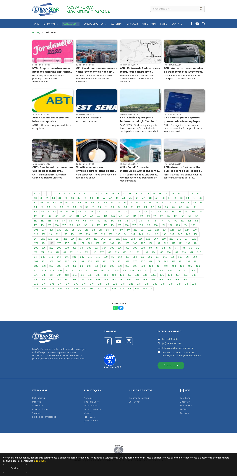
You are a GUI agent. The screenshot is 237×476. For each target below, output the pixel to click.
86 (48, 207)
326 (94, 253)
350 (106, 257)
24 (166, 194)
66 (92, 203)
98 (125, 207)
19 (136, 194)
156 (182, 216)
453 (59, 280)
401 (158, 266)
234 (73, 235)
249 (188, 235)
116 (79, 212)
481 (107, 284)
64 (79, 203)
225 (172, 230)
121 (112, 212)
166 (84, 221)
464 (145, 280)
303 (97, 248)
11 (90, 194)
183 (35, 226)
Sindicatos (37, 406)
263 (125, 239)
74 (143, 203)
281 (97, 244)
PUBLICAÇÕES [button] (69, 23)
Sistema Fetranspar (139, 398)
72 (130, 203)
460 (114, 280)
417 (109, 271)
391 (81, 266)
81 (189, 203)
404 (182, 266)
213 (86, 230)
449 (194, 275)
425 (170, 271)
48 (150, 198)
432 (59, 275)
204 (185, 226)
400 (151, 266)
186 (57, 226)
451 (43, 280)
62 (66, 203)
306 (120, 248)
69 (112, 203)
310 (150, 248)
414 (88, 271)
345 (67, 257)
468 (177, 280)
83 (201, 203)
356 (150, 257)
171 (119, 221)
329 (117, 253)
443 (145, 275)
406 (198, 266)
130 (173, 212)
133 (193, 212)
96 (112, 207)
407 (36, 271)
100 (138, 207)
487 (155, 284)
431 (51, 275)
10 (85, 194)
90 (74, 207)
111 (48, 212)
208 (52, 230)
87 (55, 207)
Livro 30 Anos (91, 421)
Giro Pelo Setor (91, 402)
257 (80, 239)
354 (135, 257)
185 (50, 226)
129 (166, 212)
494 (44, 289)
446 (169, 275)
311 (157, 248)
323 (71, 253)
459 (106, 280)
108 (194, 207)
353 (127, 257)
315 (183, 248)
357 (157, 257)
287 (143, 244)
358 (165, 257)
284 (120, 244)
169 (105, 221)
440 (122, 275)
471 (200, 280)
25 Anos (36, 413)
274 (44, 244)
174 (140, 221)
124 (132, 212)
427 (186, 271)
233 (65, 235)
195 (120, 226)
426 (178, 271)
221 (142, 230)
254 (58, 239)
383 (188, 262)
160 (42, 221)
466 (161, 280)
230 (43, 235)
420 (132, 271)
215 (100, 230)
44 (123, 198)
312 (163, 248)
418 (117, 271)
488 (163, 284)
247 (172, 235)
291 (173, 244)
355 (142, 257)
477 (76, 284)
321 (57, 253)
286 (135, 244)
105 (173, 207)
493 (36, 289)
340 (199, 253)
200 (156, 226)
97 (119, 207)
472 (36, 284)
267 (156, 239)
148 (127, 216)
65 (86, 203)
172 (126, 221)
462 (129, 280)
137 (49, 216)
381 (173, 262)
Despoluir (185, 402)
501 (99, 289)
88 (61, 207)
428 (194, 271)
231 (50, 235)
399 (143, 266)
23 (160, 194)
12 (96, 194)
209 (59, 230)
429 (36, 275)
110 (42, 212)
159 (35, 221)
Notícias (88, 398)
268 (164, 239)
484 (131, 284)
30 (35, 198)
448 (186, 275)
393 (97, 266)
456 (82, 280)
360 (180, 257)
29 (198, 194)
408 (44, 271)
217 (114, 230)
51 (169, 198)
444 (153, 275)
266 (148, 239)
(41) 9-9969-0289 (171, 344)
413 (80, 271)
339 (191, 253)
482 (115, 284)
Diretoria (36, 402)
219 (128, 230)
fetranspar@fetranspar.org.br (177, 348)
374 (120, 262)
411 (66, 271)
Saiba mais (70, 469)
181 (189, 221)
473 (44, 284)
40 (98, 198)
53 (181, 198)
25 (172, 194)
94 (99, 207)
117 (86, 212)
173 (133, 221)
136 (42, 216)
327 (102, 253)
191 (92, 226)
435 (82, 275)
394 (104, 266)
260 (103, 239)
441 (129, 275)
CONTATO (171, 23)
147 (120, 216)
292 (180, 244)
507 (145, 289)
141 (77, 216)
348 (90, 257)
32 (47, 198)
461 (121, 280)
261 (110, 239)
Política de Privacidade (44, 417)
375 (127, 262)
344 (59, 257)
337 (176, 253)
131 (180, 212)
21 (148, 194)
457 (90, 280)
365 (51, 262)
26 (179, 194)
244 (149, 235)
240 (118, 235)
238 (103, 235)
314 (177, 248)
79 (176, 203)
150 (141, 216)
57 (35, 203)
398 (135, 266)
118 (92, 212)
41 (104, 198)
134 (200, 212)
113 (60, 212)
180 (182, 221)
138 (56, 216)
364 (44, 262)
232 (58, 235)
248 (180, 235)
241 (125, 235)
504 (122, 289)
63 (73, 203)
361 (187, 257)
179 (175, 221)
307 (127, 248)
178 (168, 221)
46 (136, 198)
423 (154, 271)
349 (98, 257)
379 (158, 262)
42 (110, 198)
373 (112, 262)
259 (95, 239)
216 (107, 230)
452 (51, 280)
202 (170, 226)
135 (35, 216)
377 (143, 262)
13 (101, 194)
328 (109, 253)
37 (79, 198)
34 (59, 198)
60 (54, 203)
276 (59, 244)
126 (146, 212)
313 (170, 248)
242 (133, 235)
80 (182, 203)
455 (74, 280)
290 (166, 244)
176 (154, 221)
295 (36, 248)
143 (91, 216)
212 (79, 230)
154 (168, 216)
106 (180, 207)
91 (81, 207)
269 (171, 239)
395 (112, 266)
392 (89, 266)
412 (73, 271)
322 (64, 253)
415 (95, 271)
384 (196, 262)
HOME (35, 23)
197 (134, 226)
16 (119, 194)
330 (124, 253)
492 (194, 284)
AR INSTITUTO (145, 23)
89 (68, 207)
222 (149, 230)
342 (43, 257)
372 (104, 262)
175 (147, 221)
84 (35, 207)
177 (161, 221)
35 (66, 198)
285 (127, 244)
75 (150, 203)
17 (124, 194)
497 (68, 289)
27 (185, 194)
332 (139, 253)
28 (191, 194)
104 (166, 207)
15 (113, 194)
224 (165, 230)
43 (117, 198)
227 (187, 230)
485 (139, 284)
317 (197, 248)
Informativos (90, 406)
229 (36, 235)
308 (135, 248)
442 (137, 275)
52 (175, 198)
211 (73, 230)
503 (114, 289)
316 (190, 248)
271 (186, 239)
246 (164, 235)
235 (80, 235)
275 (51, 244)
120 (105, 212)
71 (125, 203)
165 (77, 221)
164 (70, 221)
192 (98, 226)
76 (156, 203)
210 (66, 230)
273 (36, 244)
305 (112, 248)
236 (88, 235)
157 (189, 216)
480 (100, 284)
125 (139, 212)
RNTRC (159, 23)
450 (36, 280)
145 (105, 216)
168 (98, 221)
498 (76, 289)
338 (184, 253)
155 (175, 216)
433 (67, 275)
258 (88, 239)
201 (163, 226)
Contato (171, 366)
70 (118, 203)
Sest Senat (134, 402)
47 (143, 198)
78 (169, 203)
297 (51, 248)
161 (49, 221)
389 (67, 266)
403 (174, 266)
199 (148, 226)
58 (42, 203)
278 (74, 244)
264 (133, 239)
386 (44, 266)
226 (180, 230)
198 (141, 226)
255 (65, 239)
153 (161, 216)
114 (67, 212)
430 (44, 275)
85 (42, 207)
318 (35, 253)
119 (98, 212)
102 (152, 207)
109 (35, 212)
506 (137, 289)
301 (81, 248)
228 (195, 230)
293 (188, 244)
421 (139, 271)
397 (127, 266)
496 (60, 289)
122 (118, 212)
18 (130, 194)
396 (120, 266)
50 (163, 198)
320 (50, 253)
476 (68, 284)
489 (171, 284)
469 (185, 280)
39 (91, 198)
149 (134, 216)
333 (146, 253)
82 (194, 203)
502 (107, 289)
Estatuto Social (40, 410)
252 (43, 239)
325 (87, 253)
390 (74, 266)
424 (162, 271)
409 (52, 271)
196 (127, 226)
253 (50, 239)
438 (106, 275)
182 (196, 221)
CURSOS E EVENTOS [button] (92, 23)
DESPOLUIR (128, 23)
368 (74, 262)
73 (137, 203)
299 (67, 248)
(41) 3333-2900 (170, 339)
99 (132, 207)
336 (169, 253)
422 (147, 271)
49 (156, 198)
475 (60, 284)
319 (42, 253)
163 (63, 221)
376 (135, 262)
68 (105, 203)
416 (102, 271)
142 (84, 216)
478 (84, 284)
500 (92, 289)
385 (36, 266)
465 (153, 280)
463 (137, 280)
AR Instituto (186, 406)
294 (196, 244)
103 (159, 207)
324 (79, 253)
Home (35, 32)
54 (187, 198)
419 (124, 271)
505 (129, 289)
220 (135, 230)
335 (161, 253)
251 (35, 239)
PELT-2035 (89, 417)
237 (95, 235)
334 (154, 253)
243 (141, 235)
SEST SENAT (114, 23)
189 (78, 226)
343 (51, 257)
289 (158, 244)
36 (72, 198)
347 (82, 257)
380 (166, 262)
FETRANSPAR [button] (49, 23)
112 (54, 212)
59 (48, 203)
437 (98, 275)
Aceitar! (221, 468)
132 (186, 212)
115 (73, 212)
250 (196, 235)
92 (86, 207)
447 (178, 275)
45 (130, 198)
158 (196, 216)
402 (166, 266)
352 (120, 257)
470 (193, 280)
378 (151, 262)
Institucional (38, 398)
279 (82, 244)
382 (180, 262)
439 (114, 275)
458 (98, 280)
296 (44, 248)
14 (107, 194)
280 (90, 244)
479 (92, 284)
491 (186, 284)
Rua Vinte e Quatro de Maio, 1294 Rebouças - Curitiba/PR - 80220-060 (181, 355)
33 (53, 198)
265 (141, 239)
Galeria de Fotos (92, 410)
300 (74, 248)
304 (104, 248)
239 (110, 235)
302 (89, 248)
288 (151, 244)
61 (61, 203)
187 (64, 226)
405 (190, 266)
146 (113, 216)
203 (178, 226)
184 (43, 226)
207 (44, 230)
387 (51, 266)
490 (179, 284)
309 (143, 248)
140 (70, 216)
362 (195, 257)
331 (131, 253)
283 (112, 244)
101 (145, 207)
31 (41, 198)
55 (194, 198)
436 (90, 275)
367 (67, 262)
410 (60, 271)
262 (118, 239)
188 (71, 226)
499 (84, 289)
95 (106, 207)
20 (142, 194)
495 (52, 289)
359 (173, 257)
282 (104, 244)
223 (157, 230)
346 (74, 257)
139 (63, 216)
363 (36, 262)
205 (193, 226)
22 (154, 194)
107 (187, 207)
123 (125, 212)
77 (163, 203)
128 (159, 212)
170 (112, 221)
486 (147, 284)
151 (148, 216)
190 (85, 226)
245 (157, 235)
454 (67, 280)
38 (85, 198)
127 (152, 212)
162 (56, 221)
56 (200, 198)
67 (99, 203)
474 (52, 284)
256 (73, 239)
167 (91, 221)
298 (59, 248)
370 (90, 262)
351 (112, 257)
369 (82, 262)
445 (161, 275)
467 (169, 280)
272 (194, 239)
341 (35, 257)
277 (67, 244)
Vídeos (87, 413)
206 (36, 230)
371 (97, 262)
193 (105, 226)
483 (123, 284)
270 (179, 239)
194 (113, 226)
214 (93, 230)
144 (98, 216)
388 (59, 266)
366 (59, 262)
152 (154, 216)
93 (93, 207)
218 (121, 230)
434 (74, 275)
